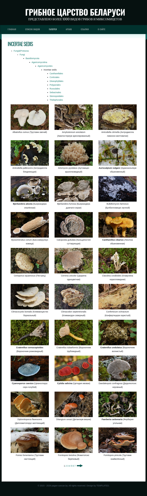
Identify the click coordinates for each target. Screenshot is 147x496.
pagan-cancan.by (59, 485)
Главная (12, 29)
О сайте (101, 29)
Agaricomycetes (45, 66)
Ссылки (85, 29)
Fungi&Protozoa (21, 51)
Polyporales (55, 85)
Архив (69, 29)
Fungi (22, 54)
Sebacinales (55, 92)
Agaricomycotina (39, 62)
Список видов (32, 29)
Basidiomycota (32, 58)
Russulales (55, 88)
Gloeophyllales (56, 81)
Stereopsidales (57, 96)
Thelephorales (56, 100)
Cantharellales (56, 73)
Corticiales (54, 77)
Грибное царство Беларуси (75, 12)
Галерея (53, 29)
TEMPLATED (103, 485)
